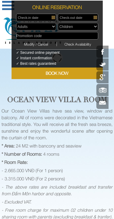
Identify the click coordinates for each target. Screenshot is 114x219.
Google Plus (102, 77)
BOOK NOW (57, 73)
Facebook (102, 52)
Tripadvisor (102, 90)
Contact (102, 103)
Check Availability (77, 44)
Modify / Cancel (36, 44)
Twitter (102, 64)
